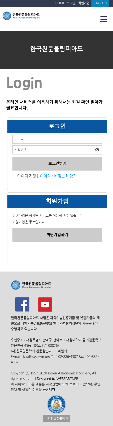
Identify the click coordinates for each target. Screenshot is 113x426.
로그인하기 (57, 163)
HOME (60, 3)
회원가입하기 (57, 234)
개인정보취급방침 (56, 418)
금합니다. (49, 390)
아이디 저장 (26, 176)
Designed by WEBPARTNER (57, 379)
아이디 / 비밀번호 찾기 (58, 176)
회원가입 (84, 3)
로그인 (71, 3)
